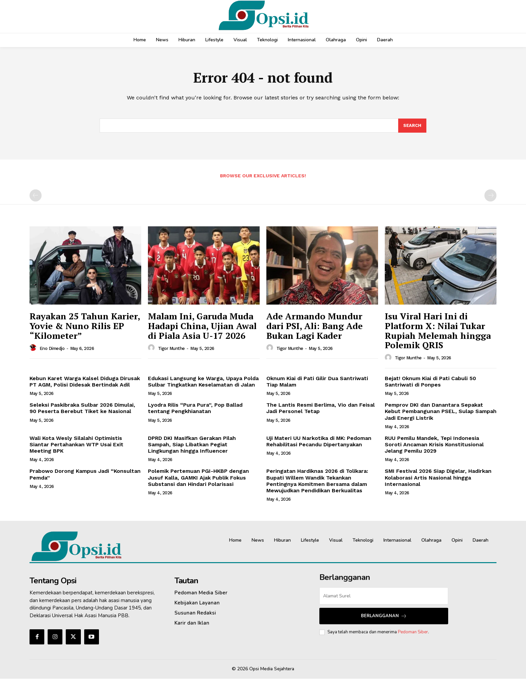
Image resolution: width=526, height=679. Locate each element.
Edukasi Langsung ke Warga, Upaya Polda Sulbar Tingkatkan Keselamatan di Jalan (203, 381)
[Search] (412, 126)
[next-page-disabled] (490, 196)
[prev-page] (36, 196)
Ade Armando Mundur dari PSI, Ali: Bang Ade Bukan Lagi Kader (314, 326)
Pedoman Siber (413, 632)
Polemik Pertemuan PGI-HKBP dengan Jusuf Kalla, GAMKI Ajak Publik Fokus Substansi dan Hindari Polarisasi (198, 478)
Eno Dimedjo (52, 348)
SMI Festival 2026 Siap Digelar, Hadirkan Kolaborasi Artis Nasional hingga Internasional (438, 478)
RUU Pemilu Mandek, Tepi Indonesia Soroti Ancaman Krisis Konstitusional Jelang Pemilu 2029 (434, 444)
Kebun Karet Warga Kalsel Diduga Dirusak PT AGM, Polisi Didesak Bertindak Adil (85, 381)
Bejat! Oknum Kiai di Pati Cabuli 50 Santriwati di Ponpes (430, 381)
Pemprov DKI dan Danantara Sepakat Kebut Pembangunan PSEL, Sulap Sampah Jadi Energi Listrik (440, 411)
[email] (383, 596)
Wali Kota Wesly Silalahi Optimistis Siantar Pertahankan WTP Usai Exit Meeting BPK (76, 444)
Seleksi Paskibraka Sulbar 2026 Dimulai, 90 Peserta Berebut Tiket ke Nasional (82, 408)
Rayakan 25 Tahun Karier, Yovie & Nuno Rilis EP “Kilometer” (85, 326)
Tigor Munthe (171, 348)
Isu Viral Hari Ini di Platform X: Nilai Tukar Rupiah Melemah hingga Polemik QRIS (438, 331)
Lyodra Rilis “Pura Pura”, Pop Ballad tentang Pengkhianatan (195, 408)
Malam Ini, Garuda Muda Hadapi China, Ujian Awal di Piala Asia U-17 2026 (202, 326)
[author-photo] (34, 348)
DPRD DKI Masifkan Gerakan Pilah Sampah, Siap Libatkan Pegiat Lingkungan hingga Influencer (192, 444)
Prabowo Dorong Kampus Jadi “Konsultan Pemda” (85, 474)
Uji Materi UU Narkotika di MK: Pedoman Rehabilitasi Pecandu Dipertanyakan (318, 441)
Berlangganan (384, 616)
